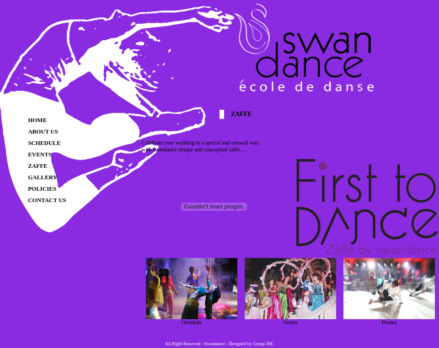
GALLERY (42, 177)
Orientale (191, 320)
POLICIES (42, 188)
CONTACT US (47, 200)
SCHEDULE (44, 142)
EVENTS (40, 154)
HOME (37, 120)
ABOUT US (43, 131)
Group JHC (263, 343)
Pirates (389, 320)
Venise (290, 320)
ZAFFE (38, 165)
